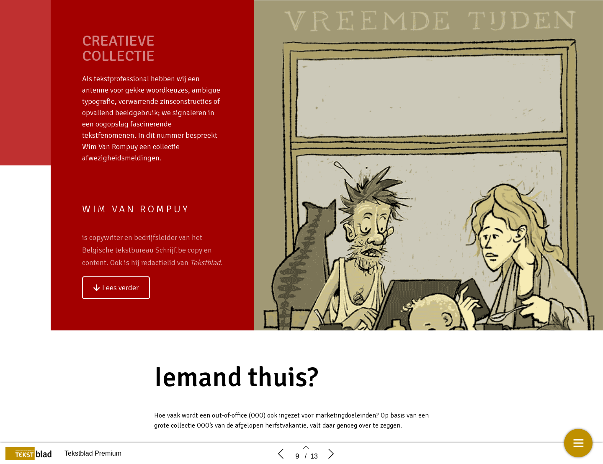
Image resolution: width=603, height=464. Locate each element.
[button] (116, 287)
